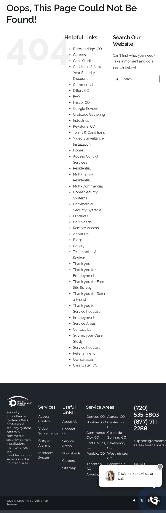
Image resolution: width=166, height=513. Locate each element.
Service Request (86, 347)
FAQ (76, 97)
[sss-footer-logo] (19, 397)
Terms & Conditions (89, 132)
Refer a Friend (84, 353)
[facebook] (134, 500)
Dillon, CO (81, 91)
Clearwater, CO (85, 365)
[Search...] (136, 79)
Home (78, 150)
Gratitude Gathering (89, 114)
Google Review (85, 109)
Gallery (79, 246)
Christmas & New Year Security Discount (87, 73)
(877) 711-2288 (146, 425)
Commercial (83, 85)
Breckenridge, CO (87, 49)
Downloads (82, 222)
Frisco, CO (81, 102)
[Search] (117, 79)
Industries (81, 120)
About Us (81, 234)
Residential (82, 168)
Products (80, 216)
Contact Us (82, 329)
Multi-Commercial (88, 186)
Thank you (81, 264)
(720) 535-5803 (146, 411)
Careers (79, 55)
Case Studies (83, 61)
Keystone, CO (84, 126)
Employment (83, 318)
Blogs (78, 240)
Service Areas (84, 323)
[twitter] (142, 500)
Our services (83, 359)
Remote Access (86, 228)
